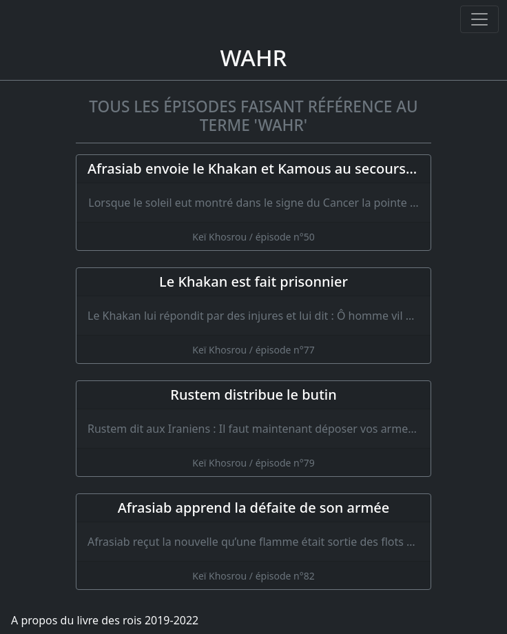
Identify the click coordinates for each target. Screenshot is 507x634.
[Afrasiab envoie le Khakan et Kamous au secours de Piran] (253, 202)
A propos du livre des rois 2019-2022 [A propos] (104, 620)
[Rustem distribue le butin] (253, 428)
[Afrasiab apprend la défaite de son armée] (253, 541)
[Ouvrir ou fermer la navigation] (479, 19)
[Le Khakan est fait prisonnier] (253, 315)
